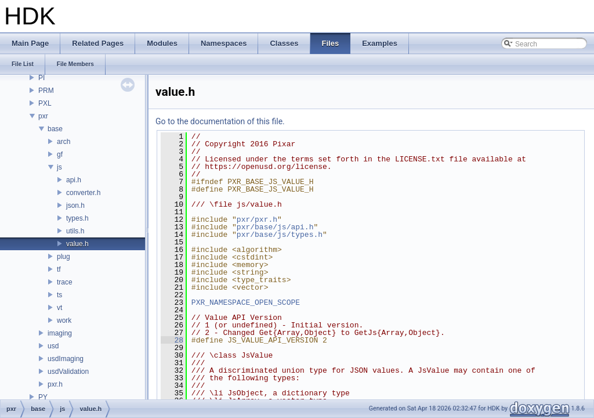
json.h (75, 205)
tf (59, 269)
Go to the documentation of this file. (220, 121)
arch (63, 142)
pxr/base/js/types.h (280, 234)
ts (59, 295)
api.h (73, 180)
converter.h (83, 193)
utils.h (75, 231)
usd (53, 346)
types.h (77, 218)
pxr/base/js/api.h (275, 227)
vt (59, 308)
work (64, 320)
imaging (60, 333)
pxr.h (55, 384)
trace (65, 282)
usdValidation (68, 371)
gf (60, 154)
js (59, 167)
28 (172, 340)
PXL (45, 103)
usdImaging (66, 359)
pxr (43, 116)
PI (41, 78)
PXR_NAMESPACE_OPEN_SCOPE (245, 302)
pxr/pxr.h (257, 219)
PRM (46, 91)
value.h (77, 244)
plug (63, 257)
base (55, 129)
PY (43, 397)
